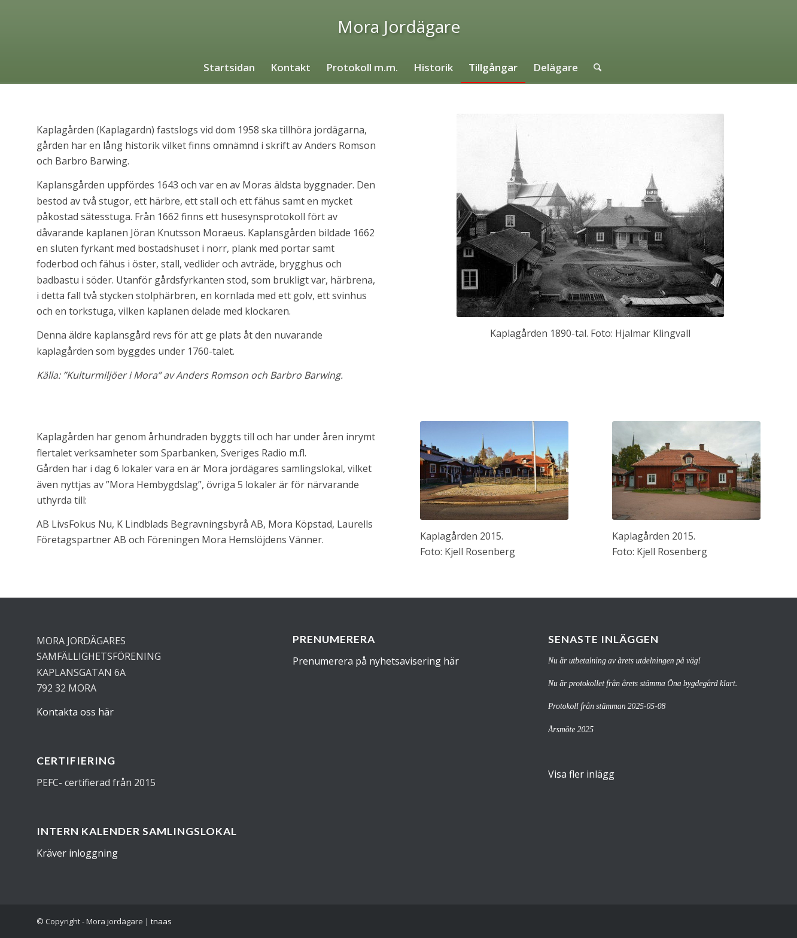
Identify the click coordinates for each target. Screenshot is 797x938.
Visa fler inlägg (581, 774)
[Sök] (593, 68)
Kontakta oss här (75, 711)
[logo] (398, 26)
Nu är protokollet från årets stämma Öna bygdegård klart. (642, 683)
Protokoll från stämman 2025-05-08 (606, 706)
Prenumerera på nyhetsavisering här (376, 661)
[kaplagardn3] (494, 470)
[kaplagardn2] (686, 470)
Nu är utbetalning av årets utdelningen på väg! (624, 660)
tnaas (161, 921)
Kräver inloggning (77, 853)
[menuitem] (229, 68)
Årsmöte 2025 (571, 729)
